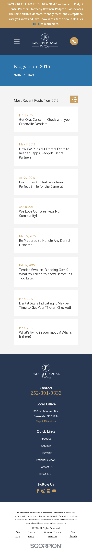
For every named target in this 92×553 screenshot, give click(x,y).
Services (46, 445)
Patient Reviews (46, 460)
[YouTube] (54, 491)
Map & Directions (46, 421)
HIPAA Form (46, 474)
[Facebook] (38, 491)
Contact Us (46, 467)
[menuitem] (18, 534)
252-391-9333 (46, 393)
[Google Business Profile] (48, 491)
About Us (46, 438)
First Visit (46, 453)
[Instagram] (43, 491)
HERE (36, 24)
